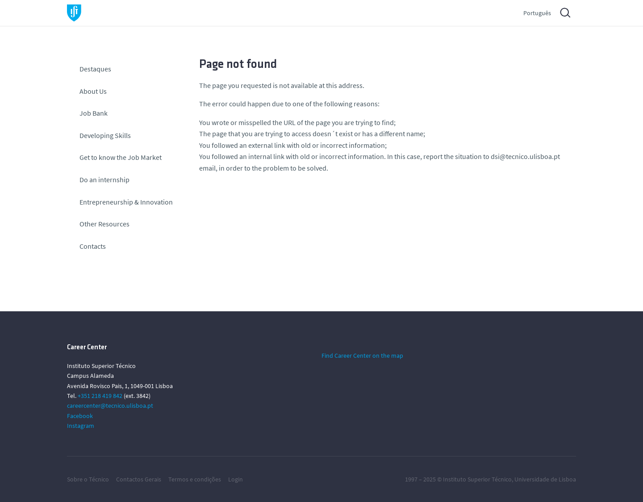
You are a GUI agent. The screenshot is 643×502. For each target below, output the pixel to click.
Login (235, 479)
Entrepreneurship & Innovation (126, 201)
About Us (93, 91)
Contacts (92, 246)
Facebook (80, 416)
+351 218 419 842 (100, 396)
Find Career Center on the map (362, 355)
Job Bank (93, 113)
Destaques (95, 68)
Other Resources (104, 223)
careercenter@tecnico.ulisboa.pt (110, 406)
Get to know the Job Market (120, 157)
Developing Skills (105, 135)
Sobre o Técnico (88, 479)
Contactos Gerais (138, 479)
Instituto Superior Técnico (477, 479)
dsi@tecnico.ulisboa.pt (525, 156)
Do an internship (104, 179)
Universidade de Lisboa (545, 479)
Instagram (80, 426)
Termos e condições (194, 479)
